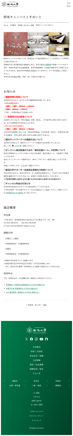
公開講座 (47, 64)
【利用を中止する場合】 (14, 192)
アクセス (36, 397)
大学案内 (36, 346)
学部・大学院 (36, 351)
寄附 (37, 393)
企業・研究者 (14, 385)
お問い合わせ (36, 400)
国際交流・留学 (36, 368)
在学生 (36, 381)
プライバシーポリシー (36, 416)
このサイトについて (36, 411)
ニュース (36, 373)
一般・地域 (36, 385)
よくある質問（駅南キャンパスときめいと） (23, 292)
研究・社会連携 (36, 364)
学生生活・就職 (36, 355)
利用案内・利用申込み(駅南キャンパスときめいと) (25, 284)
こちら (17, 145)
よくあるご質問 (37, 404)
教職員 (58, 385)
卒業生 (58, 381)
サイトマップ (36, 420)
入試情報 (36, 360)
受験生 (15, 381)
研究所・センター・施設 (37, 305)
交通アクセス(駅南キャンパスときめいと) (22, 288)
